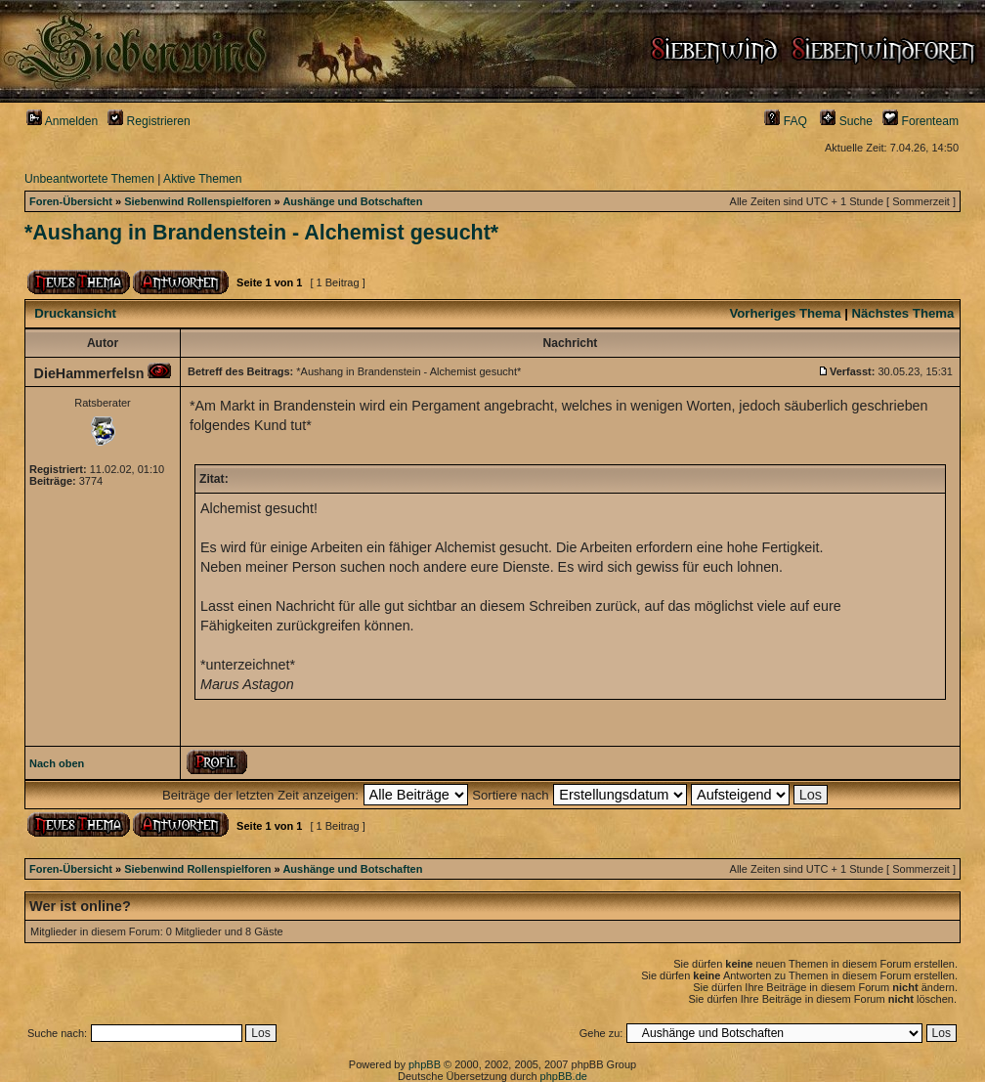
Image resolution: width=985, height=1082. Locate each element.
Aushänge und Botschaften (352, 201)
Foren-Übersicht (70, 201)
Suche (846, 121)
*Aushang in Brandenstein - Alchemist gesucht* (261, 232)
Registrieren (149, 121)
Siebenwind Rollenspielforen (197, 201)
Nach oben (56, 763)
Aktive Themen (202, 179)
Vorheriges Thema (784, 313)
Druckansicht (75, 313)
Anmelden (62, 121)
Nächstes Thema (903, 313)
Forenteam (920, 121)
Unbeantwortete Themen (89, 179)
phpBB (424, 1064)
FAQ (785, 121)
